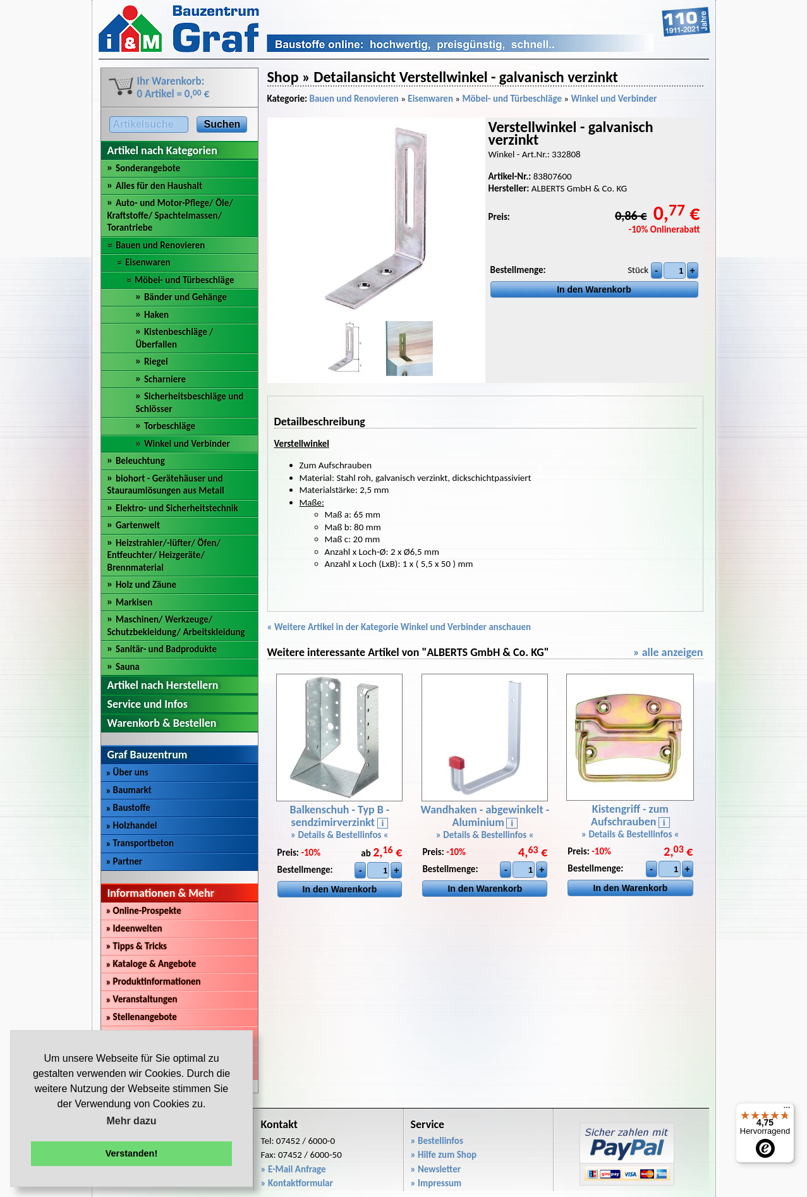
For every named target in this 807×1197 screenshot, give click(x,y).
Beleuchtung (140, 460)
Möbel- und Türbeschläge (184, 280)
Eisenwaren (148, 262)
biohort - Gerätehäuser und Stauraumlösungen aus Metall (165, 485)
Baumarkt (129, 790)
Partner (124, 861)
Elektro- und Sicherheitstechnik (177, 508)
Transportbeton (140, 843)
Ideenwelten (134, 928)
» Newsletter (436, 1169)
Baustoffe (128, 807)
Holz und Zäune (146, 584)
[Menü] (786, 1110)
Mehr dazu (131, 1120)
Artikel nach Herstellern (163, 685)
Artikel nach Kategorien (162, 150)
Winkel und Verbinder (187, 443)
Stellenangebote (141, 1017)
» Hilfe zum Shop (444, 1154)
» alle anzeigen (668, 652)
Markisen (134, 602)
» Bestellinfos (437, 1140)
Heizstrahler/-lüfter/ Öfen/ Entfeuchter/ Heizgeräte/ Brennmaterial (164, 555)
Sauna (128, 666)
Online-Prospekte (143, 910)
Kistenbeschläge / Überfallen (175, 338)
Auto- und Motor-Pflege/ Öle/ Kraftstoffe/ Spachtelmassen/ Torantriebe (170, 215)
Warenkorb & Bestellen (162, 723)
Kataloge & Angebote (151, 963)
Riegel (156, 361)
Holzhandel (131, 825)
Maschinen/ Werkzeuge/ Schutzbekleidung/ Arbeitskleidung (176, 626)
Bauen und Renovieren (160, 245)
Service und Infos (147, 704)
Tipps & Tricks (136, 946)
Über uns (127, 772)
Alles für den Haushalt (159, 185)
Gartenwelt (138, 525)
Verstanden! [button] (131, 1153)
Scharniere (165, 379)
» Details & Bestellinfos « (340, 835)
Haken (156, 314)
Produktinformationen (153, 981)
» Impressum (436, 1183)
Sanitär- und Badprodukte (166, 649)
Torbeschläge (169, 426)
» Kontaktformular (297, 1183)
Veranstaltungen (142, 999)
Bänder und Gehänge (185, 297)
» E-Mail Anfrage (293, 1169)
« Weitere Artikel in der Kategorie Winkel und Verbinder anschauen (399, 627)
